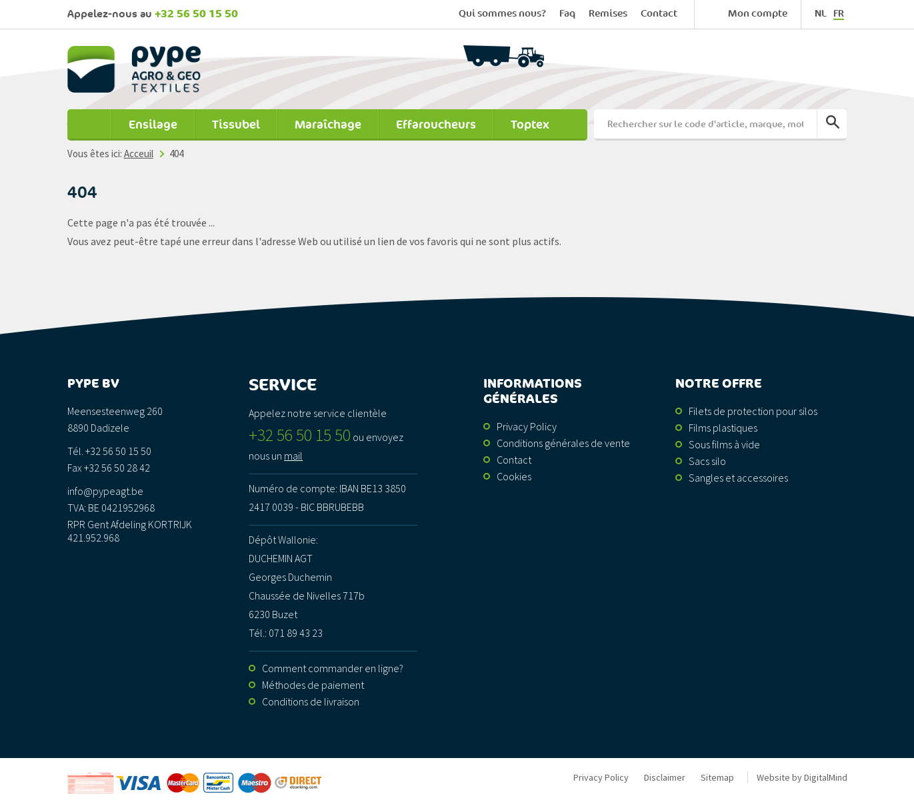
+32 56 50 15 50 (196, 14)
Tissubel (236, 125)
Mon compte (757, 14)
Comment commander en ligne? (332, 668)
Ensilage (153, 125)
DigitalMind (825, 777)
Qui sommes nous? (502, 14)
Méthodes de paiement (313, 684)
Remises (608, 14)
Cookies (514, 476)
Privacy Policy (527, 426)
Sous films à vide (724, 444)
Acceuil (89, 125)
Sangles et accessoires (738, 477)
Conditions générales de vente (563, 443)
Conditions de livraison (310, 701)
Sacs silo (707, 461)
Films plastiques (723, 427)
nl (821, 14)
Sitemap (717, 777)
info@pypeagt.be (105, 491)
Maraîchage (328, 125)
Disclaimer (664, 777)
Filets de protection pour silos (753, 411)
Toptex (530, 125)
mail (293, 455)
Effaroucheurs (436, 125)
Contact (659, 14)
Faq (567, 14)
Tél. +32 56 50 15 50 (109, 451)
